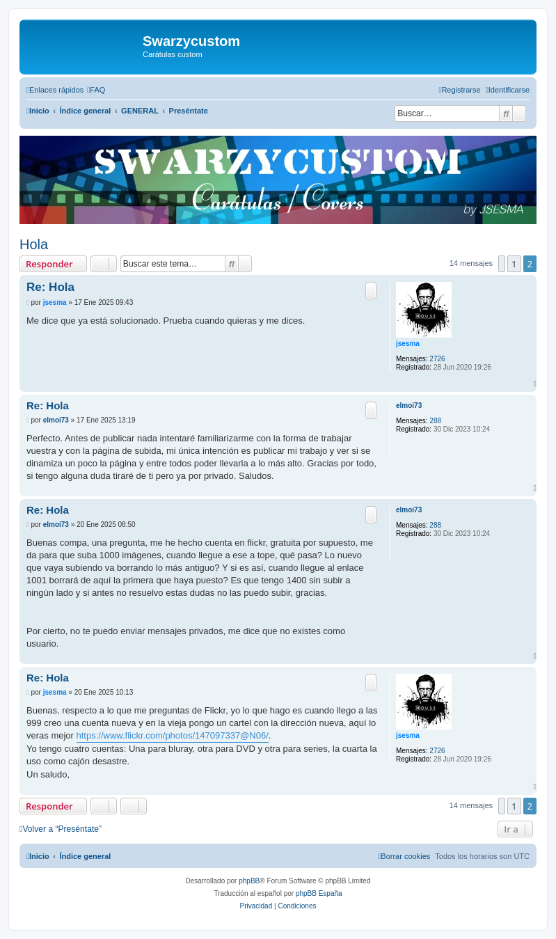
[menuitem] (96, 89)
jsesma (408, 343)
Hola (33, 244)
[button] (501, 263)
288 (435, 421)
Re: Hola (50, 287)
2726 (437, 359)
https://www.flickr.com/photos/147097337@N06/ (173, 735)
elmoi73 (409, 405)
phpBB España (319, 893)
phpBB (249, 881)
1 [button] (513, 264)
